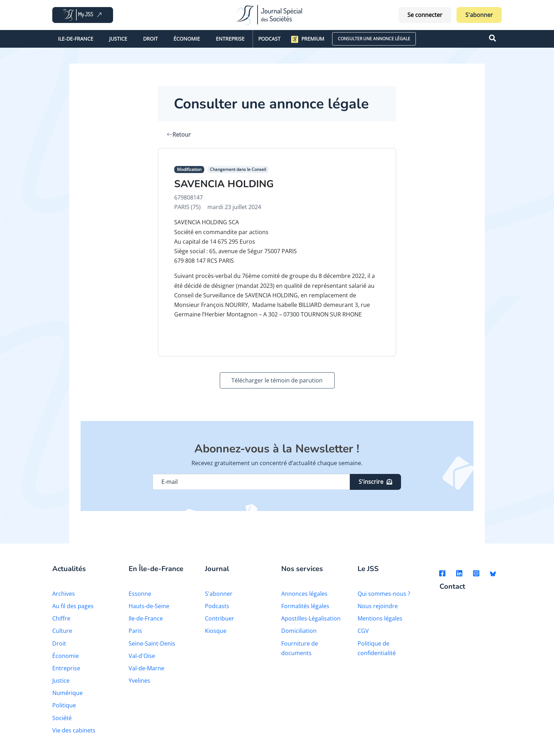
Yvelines (139, 680)
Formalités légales (305, 606)
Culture (62, 631)
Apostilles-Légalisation (311, 618)
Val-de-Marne (146, 668)
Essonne (140, 594)
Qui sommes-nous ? (384, 594)
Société (62, 718)
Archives (63, 594)
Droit (150, 38)
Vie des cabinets (73, 730)
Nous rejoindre (378, 606)
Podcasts (217, 606)
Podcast (269, 38)
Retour (179, 134)
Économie (186, 38)
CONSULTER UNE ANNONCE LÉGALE (374, 39)
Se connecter (424, 15)
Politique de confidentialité (377, 648)
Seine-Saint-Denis (152, 643)
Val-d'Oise (142, 656)
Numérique (67, 693)
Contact (452, 586)
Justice (118, 38)
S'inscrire (375, 482)
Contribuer (219, 618)
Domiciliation (299, 631)
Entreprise (230, 38)
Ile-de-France (75, 38)
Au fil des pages (73, 606)
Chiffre (61, 618)
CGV (363, 631)
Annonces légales (304, 594)
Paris (135, 631)
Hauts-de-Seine (149, 606)
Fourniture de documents (299, 648)
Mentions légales (380, 618)
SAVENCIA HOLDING (224, 184)
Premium (307, 39)
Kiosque (215, 631)
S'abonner (479, 15)
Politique (64, 705)
